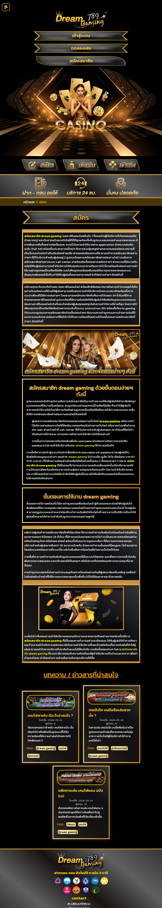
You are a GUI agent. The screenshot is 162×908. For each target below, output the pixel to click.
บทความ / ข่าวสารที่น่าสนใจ (81, 675)
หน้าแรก (29, 202)
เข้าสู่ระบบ (81, 35)
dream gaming (109, 421)
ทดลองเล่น (81, 48)
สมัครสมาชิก (81, 61)
